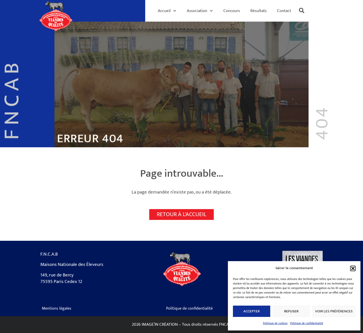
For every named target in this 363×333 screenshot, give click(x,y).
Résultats (258, 10)
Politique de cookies (275, 323)
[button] (352, 268)
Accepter (251, 311)
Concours (231, 10)
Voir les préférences (334, 311)
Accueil (167, 11)
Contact (284, 10)
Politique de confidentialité (306, 323)
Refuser (291, 311)
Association (200, 11)
